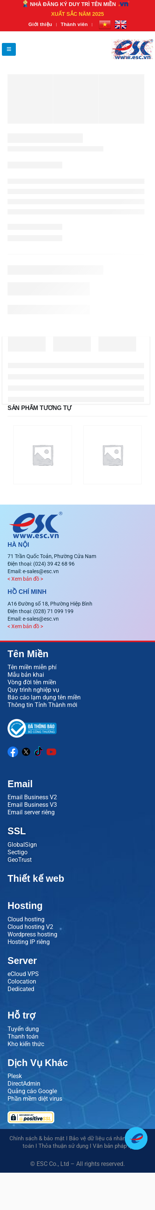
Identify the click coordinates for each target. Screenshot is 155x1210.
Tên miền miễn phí (32, 667)
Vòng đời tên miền (32, 682)
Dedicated (21, 989)
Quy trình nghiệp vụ (33, 689)
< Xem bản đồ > (25, 579)
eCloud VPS (23, 973)
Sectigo (18, 852)
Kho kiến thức (26, 1044)
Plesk (15, 1076)
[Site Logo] (132, 49)
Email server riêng (31, 812)
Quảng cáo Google (32, 1091)
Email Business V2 (32, 797)
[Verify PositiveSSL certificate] (77, 1117)
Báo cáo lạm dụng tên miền (44, 697)
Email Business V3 (32, 804)
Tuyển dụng (23, 1029)
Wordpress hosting (32, 934)
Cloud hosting (26, 919)
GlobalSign (22, 844)
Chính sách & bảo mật (36, 1138)
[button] (9, 49)
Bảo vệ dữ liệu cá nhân (97, 1138)
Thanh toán (23, 1036)
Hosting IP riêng (29, 941)
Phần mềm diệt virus (35, 1098)
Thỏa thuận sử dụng (63, 1146)
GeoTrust (20, 859)
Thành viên (74, 24)
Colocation (22, 981)
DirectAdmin (24, 1083)
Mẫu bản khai (26, 674)
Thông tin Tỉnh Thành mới (42, 704)
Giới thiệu (40, 24)
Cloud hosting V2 (30, 926)
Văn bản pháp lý (112, 1146)
